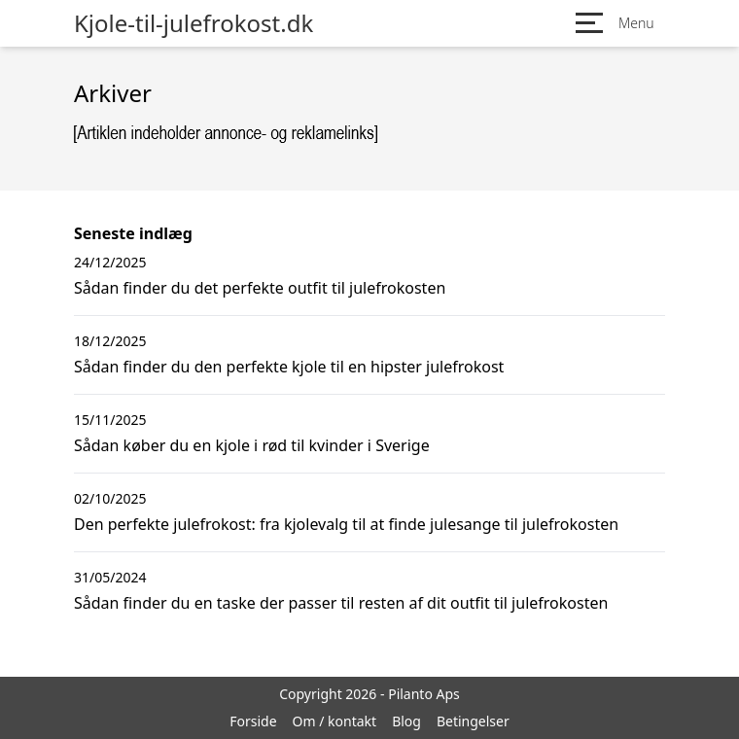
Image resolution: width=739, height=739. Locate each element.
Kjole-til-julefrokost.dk (193, 23)
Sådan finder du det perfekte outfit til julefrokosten (259, 288)
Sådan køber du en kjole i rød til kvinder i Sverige (252, 445)
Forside (252, 721)
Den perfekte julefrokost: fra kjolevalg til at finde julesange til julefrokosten (346, 524)
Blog (406, 721)
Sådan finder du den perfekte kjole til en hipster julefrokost (289, 366)
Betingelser (473, 721)
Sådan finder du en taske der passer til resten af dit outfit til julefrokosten (341, 603)
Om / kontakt (335, 721)
